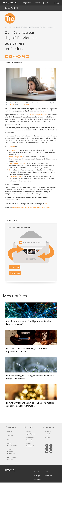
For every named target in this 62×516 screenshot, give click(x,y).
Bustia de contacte (48, 433)
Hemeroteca (15, 273)
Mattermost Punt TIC (30, 439)
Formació (15, 208)
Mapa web (37, 479)
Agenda (10, 435)
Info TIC (10, 432)
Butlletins (48, 438)
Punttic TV (10, 439)
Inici (6, 27)
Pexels (12, 105)
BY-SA (27, 105)
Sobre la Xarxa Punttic (41, 472)
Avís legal (37, 476)
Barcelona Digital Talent (41, 208)
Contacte (38, 3)
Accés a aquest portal (30, 433)
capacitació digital (25, 208)
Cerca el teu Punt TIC (11, 458)
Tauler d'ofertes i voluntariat (11, 451)
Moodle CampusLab (30, 445)
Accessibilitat (48, 476)
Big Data (12, 150)
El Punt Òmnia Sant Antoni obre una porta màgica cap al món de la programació (30, 404)
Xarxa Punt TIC (12, 8)
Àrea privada (26, 3)
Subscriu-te (14, 267)
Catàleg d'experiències (12, 444)
